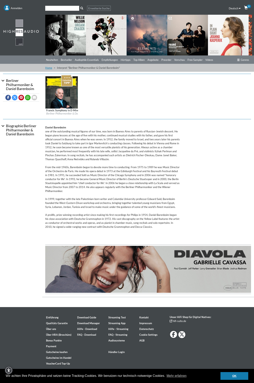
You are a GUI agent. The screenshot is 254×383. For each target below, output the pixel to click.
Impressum (145, 323)
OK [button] (234, 375)
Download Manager (88, 323)
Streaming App (116, 323)
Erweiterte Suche (99, 8)
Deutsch (235, 8)
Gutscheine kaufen (56, 352)
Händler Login (116, 352)
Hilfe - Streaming (118, 329)
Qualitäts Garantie (57, 323)
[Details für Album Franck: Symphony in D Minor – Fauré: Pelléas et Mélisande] (61, 92)
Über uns (51, 329)
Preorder (166, 59)
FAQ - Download (86, 334)
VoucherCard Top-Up (58, 363)
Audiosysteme (116, 340)
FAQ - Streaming (117, 334)
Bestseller (66, 59)
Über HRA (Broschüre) (58, 334)
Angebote (153, 59)
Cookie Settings (148, 334)
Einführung (52, 317)
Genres (243, 59)
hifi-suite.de (178, 321)
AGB (141, 340)
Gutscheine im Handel (58, 357)
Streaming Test (117, 317)
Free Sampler (195, 59)
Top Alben (139, 59)
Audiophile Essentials (87, 59)
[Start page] (21, 32)
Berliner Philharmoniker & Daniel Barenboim (70, 113)
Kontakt (144, 317)
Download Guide (86, 317)
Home (48, 67)
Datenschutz (146, 329)
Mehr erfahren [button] (177, 375)
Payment (51, 346)
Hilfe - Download (87, 329)
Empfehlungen (110, 59)
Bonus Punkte (54, 340)
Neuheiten (52, 59)
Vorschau (179, 59)
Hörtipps (126, 59)
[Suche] (62, 8)
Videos (209, 59)
